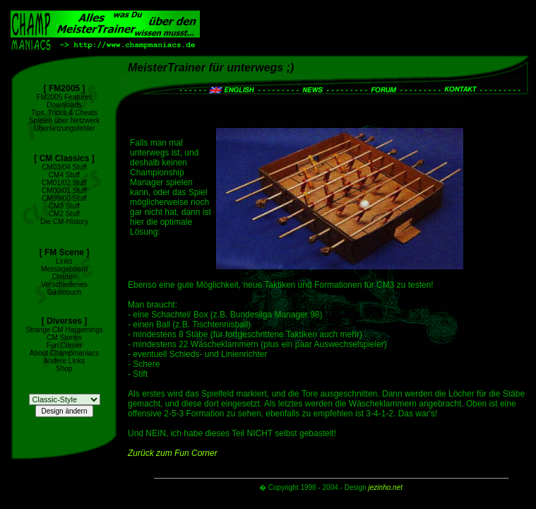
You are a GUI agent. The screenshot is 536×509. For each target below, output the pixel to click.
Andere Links (64, 361)
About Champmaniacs (64, 353)
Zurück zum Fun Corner (173, 453)
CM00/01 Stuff (64, 190)
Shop (64, 369)
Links (64, 261)
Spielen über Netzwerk (64, 120)
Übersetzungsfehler (64, 128)
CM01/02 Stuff (64, 183)
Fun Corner (65, 345)
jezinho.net (386, 487)
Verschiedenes (64, 284)
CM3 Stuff (64, 206)
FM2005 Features (65, 97)
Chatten (64, 277)
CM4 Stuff (64, 175)
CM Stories (64, 337)
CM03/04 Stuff (64, 167)
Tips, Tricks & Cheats (64, 113)
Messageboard (64, 269)
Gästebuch (64, 292)
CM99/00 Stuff (64, 198)
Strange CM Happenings (64, 330)
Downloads (64, 105)
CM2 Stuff (64, 214)
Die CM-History (64, 222)
